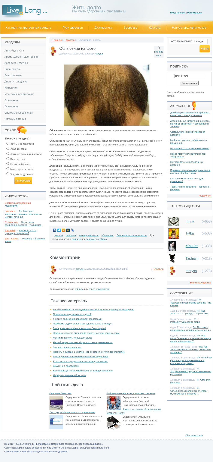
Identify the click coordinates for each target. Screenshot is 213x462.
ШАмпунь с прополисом (66, 366)
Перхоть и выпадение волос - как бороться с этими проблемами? (89, 352)
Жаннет (192, 246)
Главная (57, 40)
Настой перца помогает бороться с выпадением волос (83, 342)
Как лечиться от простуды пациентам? (20, 232)
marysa (99, 53)
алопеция (71, 235)
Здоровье (130, 27)
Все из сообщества (200, 282)
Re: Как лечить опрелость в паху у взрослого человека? (190, 349)
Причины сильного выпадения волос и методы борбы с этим (86, 333)
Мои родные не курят (20, 169)
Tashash (192, 258)
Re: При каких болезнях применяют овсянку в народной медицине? (190, 338)
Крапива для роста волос (67, 347)
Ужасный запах (16, 149)
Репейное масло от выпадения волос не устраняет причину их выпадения (93, 309)
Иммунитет (11, 87)
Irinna (190, 221)
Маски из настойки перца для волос (72, 337)
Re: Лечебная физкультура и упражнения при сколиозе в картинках (191, 360)
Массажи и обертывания (19, 94)
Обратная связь (194, 435)
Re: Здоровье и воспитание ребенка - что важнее (190, 302)
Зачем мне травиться (20, 143)
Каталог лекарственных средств (28, 27)
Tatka (190, 233)
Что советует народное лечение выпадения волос (80, 361)
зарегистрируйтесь (96, 239)
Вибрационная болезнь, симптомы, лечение (131, 393)
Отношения (11, 100)
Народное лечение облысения (69, 375)
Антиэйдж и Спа (14, 50)
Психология (11, 106)
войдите (76, 239)
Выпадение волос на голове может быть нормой (79, 328)
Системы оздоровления (18, 112)
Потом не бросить (18, 164)
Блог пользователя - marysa (131, 235)
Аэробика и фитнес (16, 63)
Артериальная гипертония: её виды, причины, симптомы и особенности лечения (190, 124)
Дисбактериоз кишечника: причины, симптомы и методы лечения (23, 214)
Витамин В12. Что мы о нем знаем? (189, 148)
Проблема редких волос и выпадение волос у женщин (82, 323)
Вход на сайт (177, 12)
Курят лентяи (15, 159)
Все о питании (13, 75)
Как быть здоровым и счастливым (99, 9)
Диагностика (103, 27)
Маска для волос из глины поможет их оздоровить (80, 356)
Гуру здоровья (73, 27)
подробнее (205, 195)
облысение (107, 235)
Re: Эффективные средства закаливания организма (191, 371)
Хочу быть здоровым (19, 174)
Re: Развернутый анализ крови (185, 320)
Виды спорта (12, 69)
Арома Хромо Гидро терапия (21, 56)
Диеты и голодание (15, 81)
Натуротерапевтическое (189, 27)
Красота (155, 27)
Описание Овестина (60, 393)
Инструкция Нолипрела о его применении (72, 412)
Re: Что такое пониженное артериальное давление (190, 328)
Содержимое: (73, 397)
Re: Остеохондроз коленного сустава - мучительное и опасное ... (189, 391)
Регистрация (194, 12)
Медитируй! (11, 205)
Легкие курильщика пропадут (24, 154)
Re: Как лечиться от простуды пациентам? (189, 312)
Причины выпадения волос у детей (72, 314)
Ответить (158, 269)
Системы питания (15, 118)
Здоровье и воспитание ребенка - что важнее (23, 223)
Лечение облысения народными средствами (77, 319)
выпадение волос (89, 235)
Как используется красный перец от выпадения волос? (83, 370)
